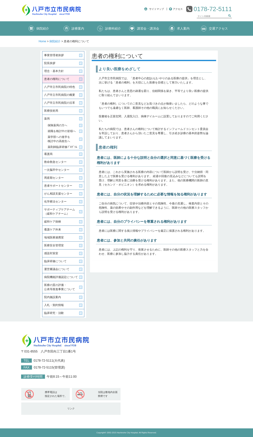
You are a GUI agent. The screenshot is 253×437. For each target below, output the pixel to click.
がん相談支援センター (58, 193)
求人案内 (179, 28)
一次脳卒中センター (56, 169)
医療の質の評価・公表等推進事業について (59, 287)
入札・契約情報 (54, 305)
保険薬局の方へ (57, 125)
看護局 (48, 153)
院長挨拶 (49, 63)
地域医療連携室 (54, 237)
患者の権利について (56, 78)
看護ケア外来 (52, 229)
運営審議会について (56, 269)
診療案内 (74, 28)
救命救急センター (55, 161)
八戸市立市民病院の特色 (59, 86)
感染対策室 (51, 253)
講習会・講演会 (144, 28)
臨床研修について (55, 261)
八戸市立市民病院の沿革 (59, 102)
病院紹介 (38, 28)
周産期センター (54, 177)
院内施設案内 (52, 297)
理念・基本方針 (54, 71)
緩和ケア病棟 (52, 221)
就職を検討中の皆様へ (62, 131)
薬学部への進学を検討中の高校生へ (59, 139)
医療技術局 (51, 110)
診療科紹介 (109, 28)
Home (42, 41)
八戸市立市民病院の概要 (59, 94)
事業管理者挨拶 (54, 55)
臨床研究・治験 (54, 312)
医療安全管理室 (54, 245)
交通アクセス (214, 28)
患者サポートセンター (58, 185)
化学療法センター (55, 201)
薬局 (47, 118)
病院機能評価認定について (61, 277)
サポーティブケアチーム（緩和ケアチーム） (59, 211)
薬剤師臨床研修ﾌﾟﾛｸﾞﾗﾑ (62, 146)
